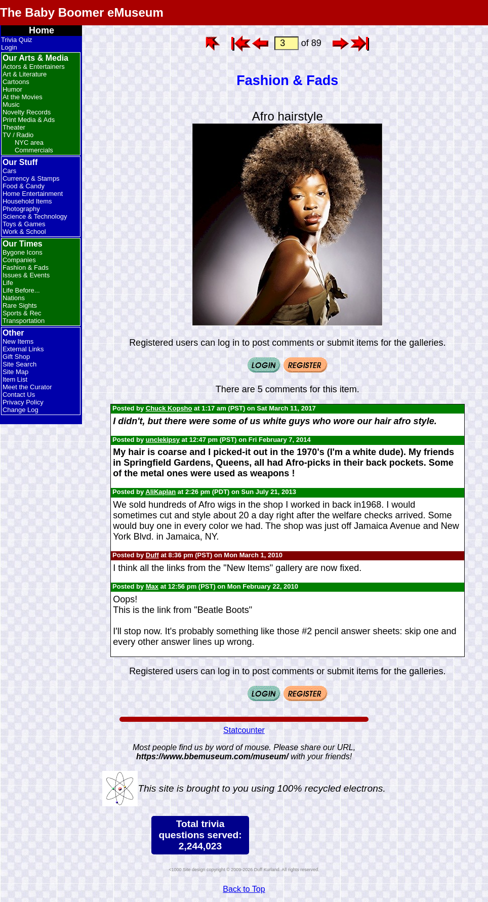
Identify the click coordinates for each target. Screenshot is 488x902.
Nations (14, 298)
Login (9, 47)
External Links (23, 349)
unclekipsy (163, 439)
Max (152, 586)
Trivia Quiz (16, 40)
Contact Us (19, 394)
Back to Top (244, 889)
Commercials (34, 150)
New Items (18, 341)
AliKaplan (160, 492)
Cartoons (16, 82)
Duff (152, 555)
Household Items (27, 201)
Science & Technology (35, 216)
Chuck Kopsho (169, 408)
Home (41, 30)
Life (8, 282)
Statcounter (244, 730)
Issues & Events (26, 275)
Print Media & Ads (29, 120)
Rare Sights (20, 305)
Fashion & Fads (26, 267)
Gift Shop (16, 356)
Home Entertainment (33, 193)
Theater (14, 127)
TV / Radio (18, 135)
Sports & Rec (22, 313)
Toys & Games (24, 224)
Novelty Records (27, 112)
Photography (21, 209)
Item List (15, 379)
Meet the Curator (27, 387)
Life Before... (21, 290)
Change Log (20, 410)
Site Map (15, 372)
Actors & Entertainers (34, 66)
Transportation (24, 320)
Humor (12, 89)
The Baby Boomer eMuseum (82, 12)
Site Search (19, 364)
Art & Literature (25, 74)
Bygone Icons (23, 252)
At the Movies (23, 97)
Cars (9, 171)
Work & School (24, 231)
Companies (19, 260)
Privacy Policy (23, 402)
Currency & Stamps (31, 178)
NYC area (29, 142)
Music (11, 104)
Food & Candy (24, 186)
